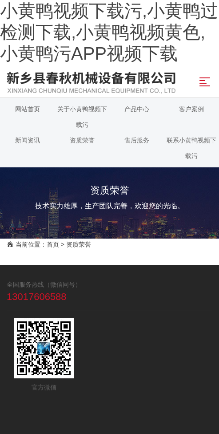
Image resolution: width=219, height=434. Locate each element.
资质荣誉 (78, 244)
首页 (53, 244)
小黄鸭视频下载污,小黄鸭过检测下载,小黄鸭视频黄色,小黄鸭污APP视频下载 (109, 32)
